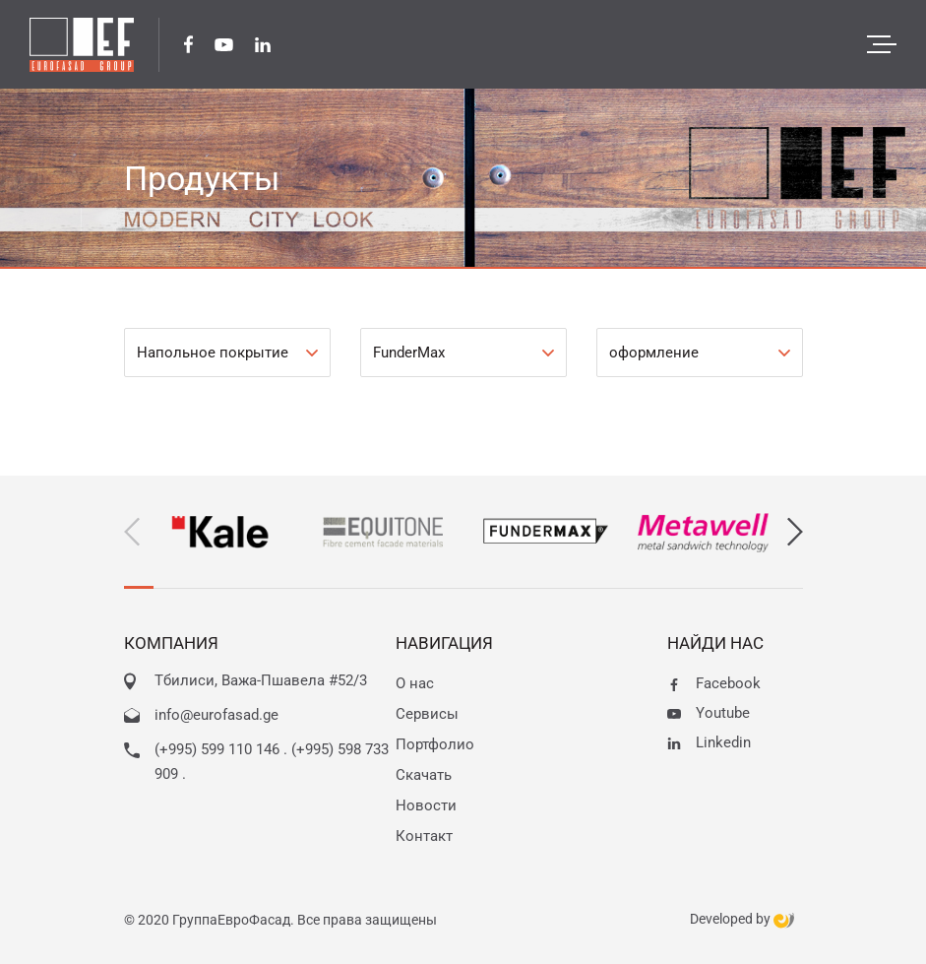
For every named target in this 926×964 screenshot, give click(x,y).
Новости (426, 805)
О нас (415, 683)
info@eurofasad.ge (216, 715)
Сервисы (427, 714)
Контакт (424, 836)
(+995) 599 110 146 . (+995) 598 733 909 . (271, 761)
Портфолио (435, 744)
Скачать (424, 775)
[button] (795, 532)
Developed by (742, 920)
